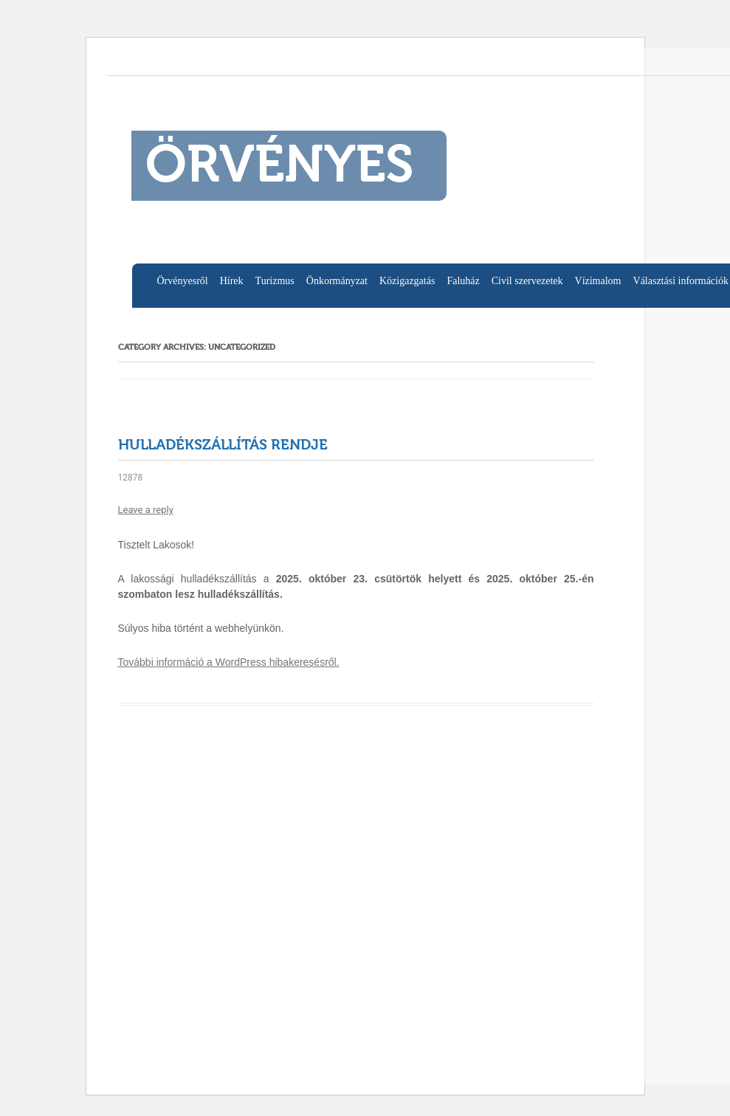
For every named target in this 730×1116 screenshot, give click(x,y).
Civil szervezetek (527, 280)
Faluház (463, 280)
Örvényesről (182, 280)
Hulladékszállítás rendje (223, 445)
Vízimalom (598, 280)
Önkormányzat (337, 280)
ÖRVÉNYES (279, 167)
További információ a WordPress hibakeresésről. (229, 662)
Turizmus (275, 280)
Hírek (232, 280)
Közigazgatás (407, 280)
